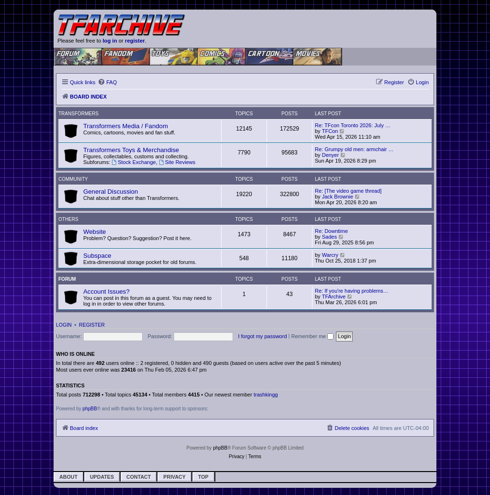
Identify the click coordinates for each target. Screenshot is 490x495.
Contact (138, 477)
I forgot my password (262, 336)
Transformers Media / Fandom (125, 126)
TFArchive (334, 296)
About (68, 477)
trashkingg (266, 394)
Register (92, 325)
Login (64, 325)
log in (109, 41)
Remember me (312, 336)
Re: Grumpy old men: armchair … (354, 149)
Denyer (330, 155)
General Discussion (110, 191)
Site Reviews (177, 162)
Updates (102, 477)
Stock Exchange (133, 162)
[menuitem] (107, 82)
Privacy (174, 477)
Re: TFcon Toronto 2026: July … (352, 125)
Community (73, 179)
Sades (329, 237)
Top (203, 477)
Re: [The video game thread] (348, 191)
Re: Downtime (331, 231)
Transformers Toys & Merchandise (131, 150)
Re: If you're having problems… (352, 291)
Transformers (78, 113)
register (135, 41)
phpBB (90, 408)
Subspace (97, 255)
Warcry (330, 255)
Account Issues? (106, 291)
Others (68, 219)
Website (94, 231)
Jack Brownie (337, 196)
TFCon (330, 131)
